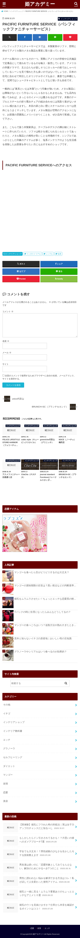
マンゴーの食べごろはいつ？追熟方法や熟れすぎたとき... (45, 625)
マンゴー (8, 774)
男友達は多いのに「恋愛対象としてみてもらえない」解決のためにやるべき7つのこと (37, 867)
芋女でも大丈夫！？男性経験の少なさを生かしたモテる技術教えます (38, 854)
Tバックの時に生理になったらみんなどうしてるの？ (42, 612)
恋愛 (5, 792)
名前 (5, 341)
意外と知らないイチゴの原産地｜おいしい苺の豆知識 (43, 638)
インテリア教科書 (12, 731)
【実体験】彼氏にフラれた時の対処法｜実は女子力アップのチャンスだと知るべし (38, 827)
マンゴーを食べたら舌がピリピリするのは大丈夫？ (41, 572)
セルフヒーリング (12, 757)
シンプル (49, 254)
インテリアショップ (14, 254)
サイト (5, 364)
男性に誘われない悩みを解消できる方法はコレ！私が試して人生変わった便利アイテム (38, 881)
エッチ (6, 739)
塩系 (59, 254)
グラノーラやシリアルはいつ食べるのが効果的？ (40, 651)
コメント (7, 311)
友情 (5, 783)
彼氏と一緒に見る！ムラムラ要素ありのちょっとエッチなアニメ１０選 (38, 894)
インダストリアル (34, 254)
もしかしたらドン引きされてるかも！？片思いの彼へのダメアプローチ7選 (38, 841)
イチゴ (6, 713)
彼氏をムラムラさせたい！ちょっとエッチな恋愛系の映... (45, 598)
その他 (6, 704)
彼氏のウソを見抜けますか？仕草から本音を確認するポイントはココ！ (38, 908)
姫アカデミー (40, 4)
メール (6, 352)
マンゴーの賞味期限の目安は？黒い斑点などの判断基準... (45, 585)
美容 (5, 801)
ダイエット (9, 766)
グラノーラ (9, 748)
